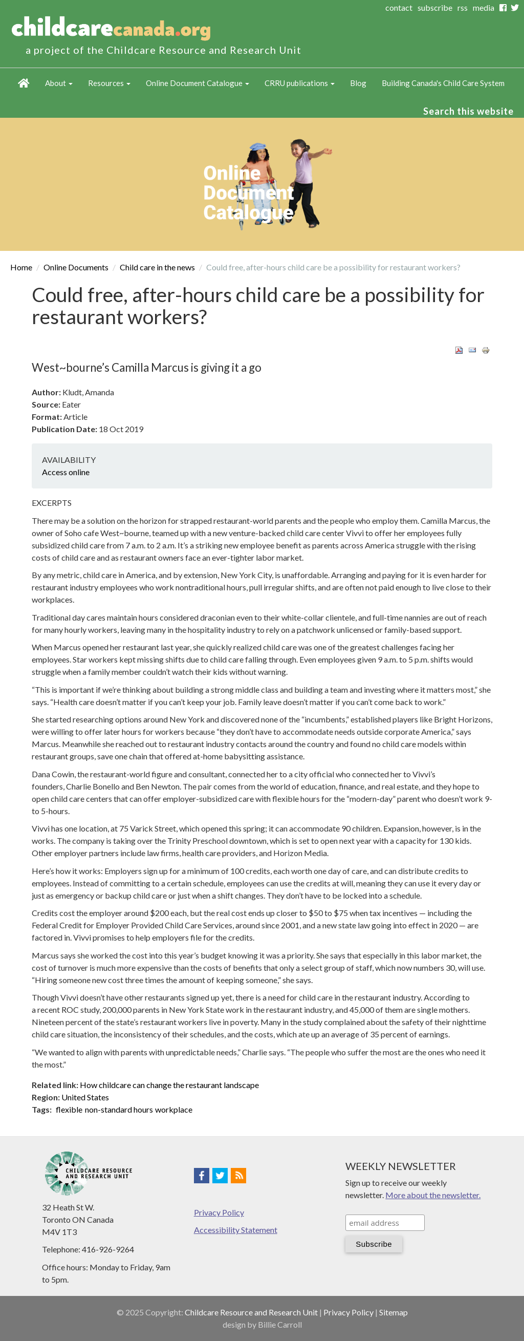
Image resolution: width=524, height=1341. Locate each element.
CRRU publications (300, 83)
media (483, 7)
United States (85, 1097)
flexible (69, 1109)
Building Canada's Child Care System (443, 83)
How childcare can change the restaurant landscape (169, 1085)
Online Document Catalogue (197, 83)
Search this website (468, 111)
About (59, 83)
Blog (358, 83)
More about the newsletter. (433, 1195)
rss (462, 7)
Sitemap (393, 1312)
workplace (173, 1109)
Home (23, 83)
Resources (109, 83)
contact (398, 7)
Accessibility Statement (235, 1229)
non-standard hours (119, 1109)
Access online (66, 472)
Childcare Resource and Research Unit (251, 1312)
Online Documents (75, 267)
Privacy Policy (219, 1212)
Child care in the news (157, 267)
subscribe (435, 7)
